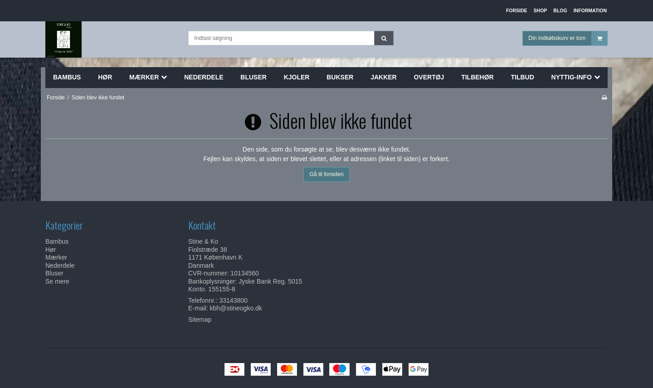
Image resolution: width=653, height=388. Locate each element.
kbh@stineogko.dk (236, 308)
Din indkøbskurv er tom (567, 38)
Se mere (57, 281)
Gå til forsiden (326, 174)
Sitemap (199, 319)
